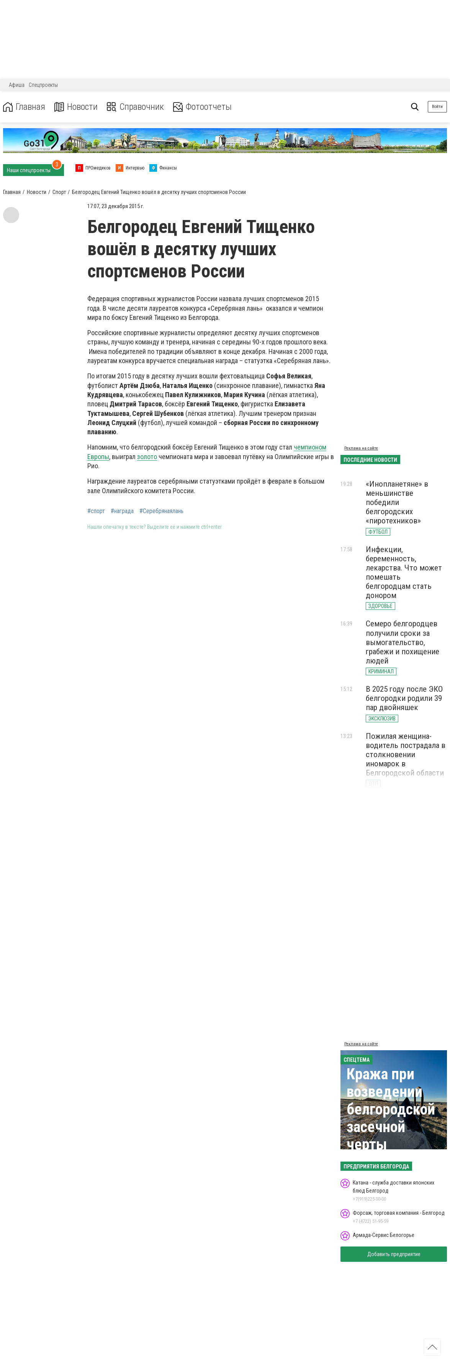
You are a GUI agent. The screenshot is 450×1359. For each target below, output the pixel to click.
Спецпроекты (43, 85)
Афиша (17, 85)
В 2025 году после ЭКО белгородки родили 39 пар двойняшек (404, 698)
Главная (24, 107)
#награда (122, 511)
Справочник (135, 107)
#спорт (96, 511)
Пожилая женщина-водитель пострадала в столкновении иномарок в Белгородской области (405, 755)
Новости (76, 107)
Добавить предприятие (394, 1254)
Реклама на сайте (361, 448)
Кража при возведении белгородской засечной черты (391, 1109)
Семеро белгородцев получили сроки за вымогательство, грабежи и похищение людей (402, 642)
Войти (437, 106)
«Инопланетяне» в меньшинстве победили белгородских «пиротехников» (397, 502)
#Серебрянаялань (161, 511)
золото (147, 457)
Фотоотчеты (202, 107)
